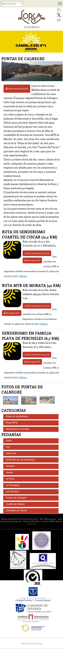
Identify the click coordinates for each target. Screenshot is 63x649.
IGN (15, 276)
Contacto (31, 524)
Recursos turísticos (17, 88)
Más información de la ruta (36, 253)
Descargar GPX (32, 260)
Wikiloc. (23, 276)
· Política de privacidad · (31, 643)
